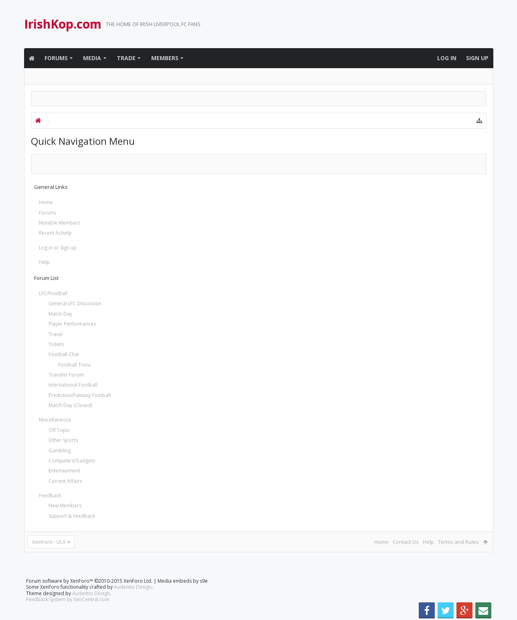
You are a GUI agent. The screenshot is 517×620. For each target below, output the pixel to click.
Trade (126, 58)
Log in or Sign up (58, 247)
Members (164, 58)
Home (46, 202)
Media (92, 58)
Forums (56, 58)
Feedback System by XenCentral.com (67, 599)
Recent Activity (55, 232)
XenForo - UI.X (49, 541)
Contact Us (406, 541)
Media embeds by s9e (183, 580)
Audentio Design (133, 587)
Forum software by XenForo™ (89, 580)
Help (44, 262)
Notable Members (59, 222)
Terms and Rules (458, 541)
